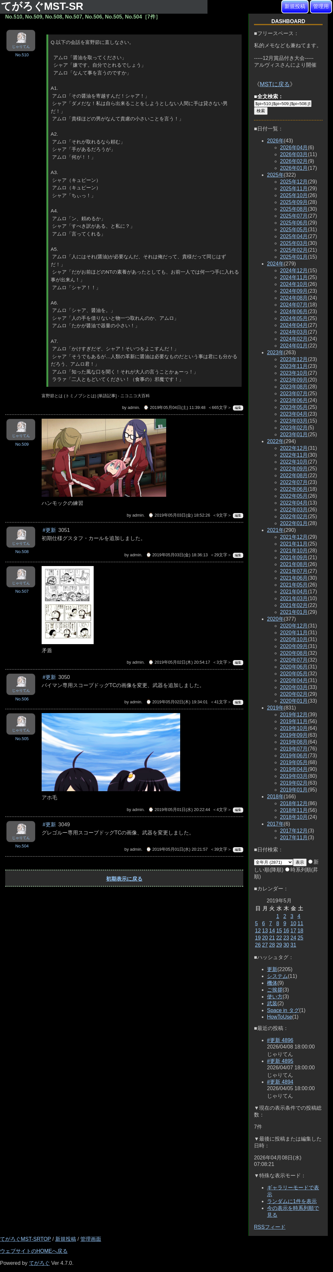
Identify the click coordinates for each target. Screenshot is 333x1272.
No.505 (22, 738)
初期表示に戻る (124, 879)
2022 (275, 441)
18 (300, 930)
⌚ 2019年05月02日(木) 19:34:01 (177, 701)
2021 (275, 530)
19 (258, 937)
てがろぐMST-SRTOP (25, 1239)
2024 (275, 263)
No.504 (22, 846)
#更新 (49, 530)
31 (293, 945)
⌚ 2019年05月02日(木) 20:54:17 (179, 662)
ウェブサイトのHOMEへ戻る (34, 1251)
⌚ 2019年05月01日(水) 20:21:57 (177, 849)
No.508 (22, 551)
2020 (275, 619)
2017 (275, 824)
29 (279, 945)
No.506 (22, 699)
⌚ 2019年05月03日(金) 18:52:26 (179, 515)
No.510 (22, 54)
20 (265, 937)
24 (293, 937)
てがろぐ (39, 1263)
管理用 (321, 6)
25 (300, 937)
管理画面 (90, 1239)
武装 (272, 1003)
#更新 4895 (280, 1061)
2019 (275, 707)
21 (272, 937)
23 (286, 937)
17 (293, 930)
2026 (275, 140)
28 (272, 945)
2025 (275, 175)
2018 (275, 796)
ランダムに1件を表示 (292, 1201)
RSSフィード (270, 1227)
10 (293, 923)
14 (272, 930)
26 (258, 945)
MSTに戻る (275, 84)
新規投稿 (295, 6)
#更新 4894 (280, 1082)
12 (258, 930)
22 (279, 937)
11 (300, 923)
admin (133, 407)
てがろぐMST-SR (43, 6)
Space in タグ (283, 1010)
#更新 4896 (280, 1040)
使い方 (275, 996)
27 (265, 945)
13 (265, 930)
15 (279, 930)
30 (286, 945)
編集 (238, 408)
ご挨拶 (275, 990)
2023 (275, 352)
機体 (272, 983)
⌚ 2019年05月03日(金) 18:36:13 (177, 554)
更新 (272, 969)
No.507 (22, 591)
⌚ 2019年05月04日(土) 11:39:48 (174, 407)
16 (286, 930)
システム (277, 976)
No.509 (22, 444)
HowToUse (279, 1017)
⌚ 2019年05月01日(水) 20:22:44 (179, 809)
